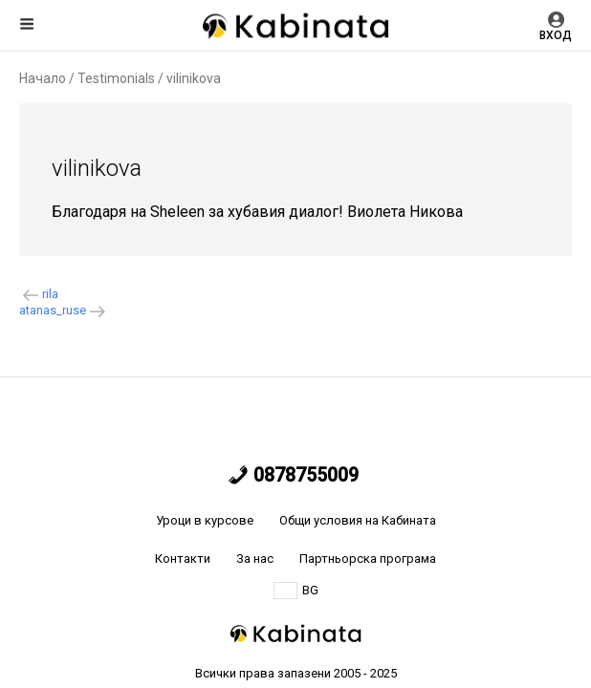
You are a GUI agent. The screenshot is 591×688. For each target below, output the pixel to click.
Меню (26, 24)
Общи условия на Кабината (357, 520)
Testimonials (116, 78)
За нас (255, 558)
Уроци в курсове (204, 520)
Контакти (182, 558)
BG (296, 590)
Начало (42, 78)
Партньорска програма (367, 558)
